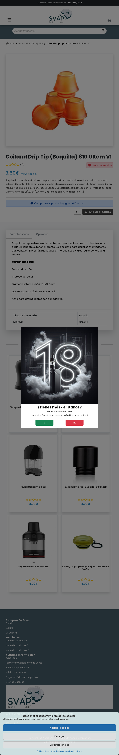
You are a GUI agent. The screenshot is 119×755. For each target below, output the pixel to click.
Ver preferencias (59, 744)
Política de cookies (46, 751)
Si (44, 422)
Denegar (59, 736)
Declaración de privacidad (69, 751)
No (74, 422)
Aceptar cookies (59, 727)
